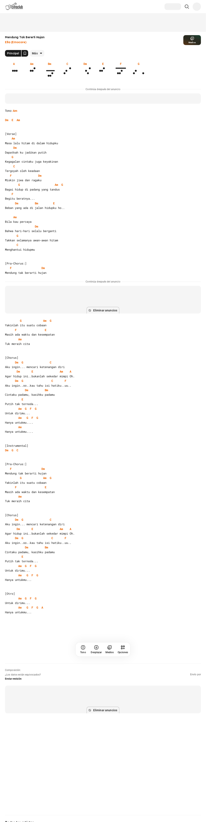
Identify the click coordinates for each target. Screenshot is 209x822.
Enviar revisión (13, 678)
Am (15, 110)
